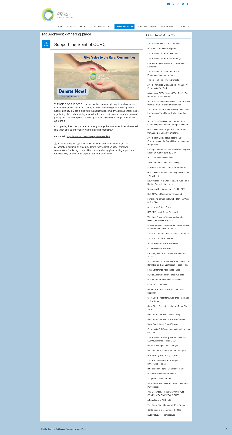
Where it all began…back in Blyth (163, 346)
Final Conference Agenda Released (164, 270)
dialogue (84, 147)
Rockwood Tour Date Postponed (162, 48)
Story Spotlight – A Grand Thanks (163, 324)
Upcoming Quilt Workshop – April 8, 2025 (166, 189)
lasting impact (122, 150)
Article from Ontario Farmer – (161, 207)
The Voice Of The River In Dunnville (164, 43)
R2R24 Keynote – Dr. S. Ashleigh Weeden (167, 319)
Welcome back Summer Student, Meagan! (167, 350)
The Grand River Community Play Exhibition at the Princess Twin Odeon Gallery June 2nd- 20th (169, 113)
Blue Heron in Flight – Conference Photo (166, 369)
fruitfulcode (60, 429)
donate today (96, 147)
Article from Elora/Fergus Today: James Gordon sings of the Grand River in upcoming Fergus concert (168, 141)
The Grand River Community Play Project (166, 405)
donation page (110, 147)
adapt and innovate (111, 143)
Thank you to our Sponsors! (160, 238)
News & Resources (124, 26)
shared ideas (75, 153)
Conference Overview (157, 284)
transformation (99, 153)
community (73, 147)
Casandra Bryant (66, 143)
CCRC (125, 143)
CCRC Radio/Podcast (102, 26)
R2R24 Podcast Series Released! (163, 212)
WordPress (81, 429)
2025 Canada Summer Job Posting (164, 162)
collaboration (60, 147)
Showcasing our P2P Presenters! (163, 243)
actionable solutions (91, 143)
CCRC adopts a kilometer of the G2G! (165, 410)
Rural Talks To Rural (147, 26)
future (95, 150)
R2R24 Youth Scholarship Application (165, 279)
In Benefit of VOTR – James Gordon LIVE (167, 167)
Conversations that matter (159, 248)
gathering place (106, 150)
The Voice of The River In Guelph (163, 53)
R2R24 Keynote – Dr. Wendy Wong (164, 314)
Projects (84, 26)
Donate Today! (167, 26)
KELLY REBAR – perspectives (161, 415)
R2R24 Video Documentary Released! (165, 194)
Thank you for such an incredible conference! (168, 233)
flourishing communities (79, 150)
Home (59, 26)
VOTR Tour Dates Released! (161, 158)
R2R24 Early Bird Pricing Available (163, 355)
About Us (71, 26)
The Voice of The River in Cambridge (164, 58)
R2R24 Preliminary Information (162, 373)
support (87, 153)
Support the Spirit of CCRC (80, 44)
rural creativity (61, 153)
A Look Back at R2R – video (160, 400)
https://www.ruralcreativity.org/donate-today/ (88, 136)
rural (133, 150)
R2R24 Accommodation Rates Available (166, 275)
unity (109, 153)
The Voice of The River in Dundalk (163, 80)
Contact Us (184, 26)
